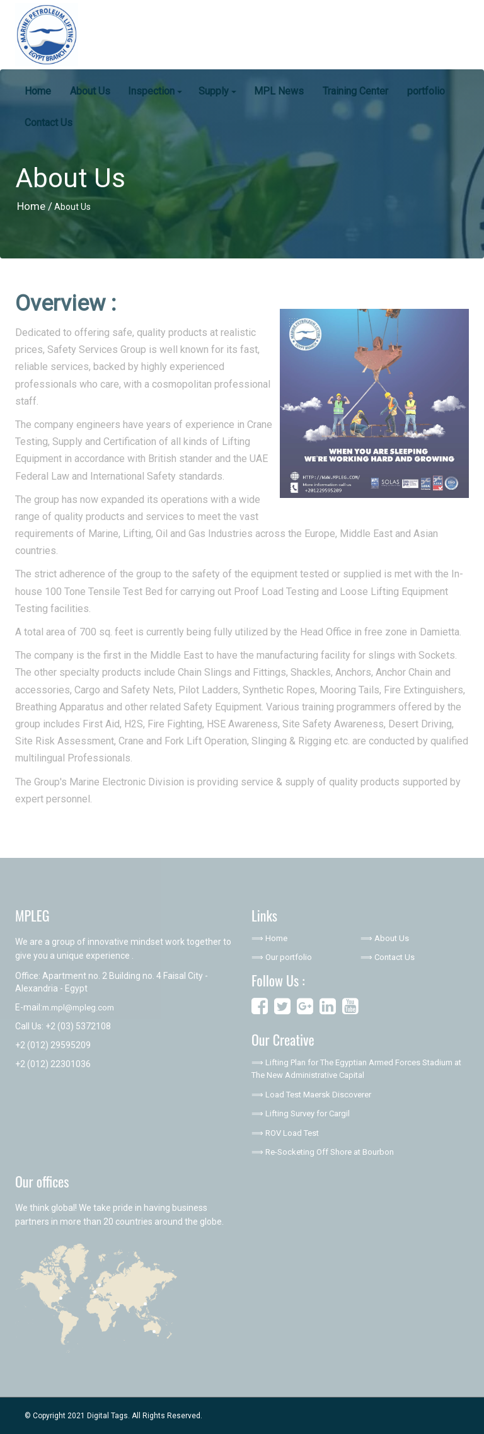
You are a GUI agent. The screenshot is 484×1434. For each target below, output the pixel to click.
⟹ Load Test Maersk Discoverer (311, 1094)
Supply (217, 91)
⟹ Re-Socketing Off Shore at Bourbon (322, 1152)
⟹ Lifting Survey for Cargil (300, 1113)
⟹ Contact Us (387, 957)
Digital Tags (107, 1415)
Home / (34, 206)
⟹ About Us (384, 938)
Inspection (155, 91)
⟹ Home (269, 938)
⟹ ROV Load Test (285, 1133)
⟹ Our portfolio (281, 957)
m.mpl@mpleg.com (78, 1007)
